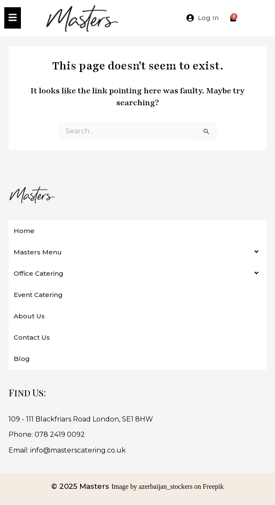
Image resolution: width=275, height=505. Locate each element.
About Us (29, 316)
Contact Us (32, 337)
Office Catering (39, 273)
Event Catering (38, 295)
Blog (22, 359)
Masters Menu (38, 252)
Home (24, 231)
